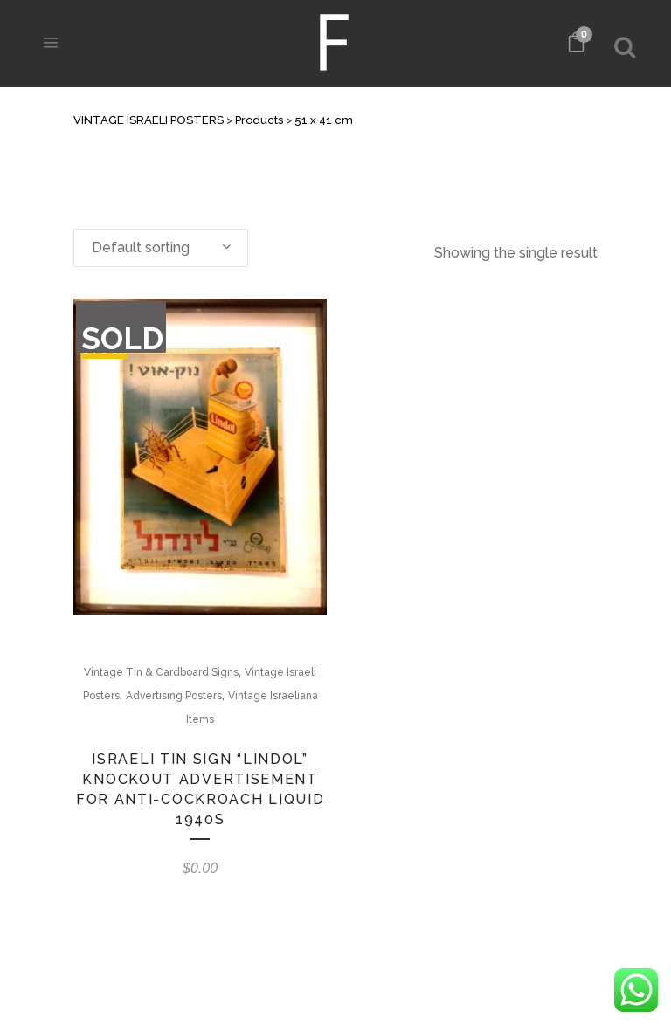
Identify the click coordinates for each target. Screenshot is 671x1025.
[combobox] (160, 248)
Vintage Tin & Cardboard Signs (161, 672)
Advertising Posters (174, 696)
